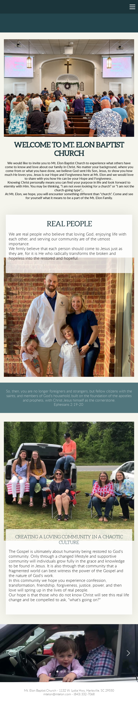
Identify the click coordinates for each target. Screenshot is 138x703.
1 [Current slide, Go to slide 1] (57, 671)
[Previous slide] (10, 653)
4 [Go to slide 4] (69, 671)
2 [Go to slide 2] (61, 671)
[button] (132, 7)
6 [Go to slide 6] (77, 671)
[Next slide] (128, 653)
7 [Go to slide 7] (81, 671)
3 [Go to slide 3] (65, 671)
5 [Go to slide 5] (73, 671)
